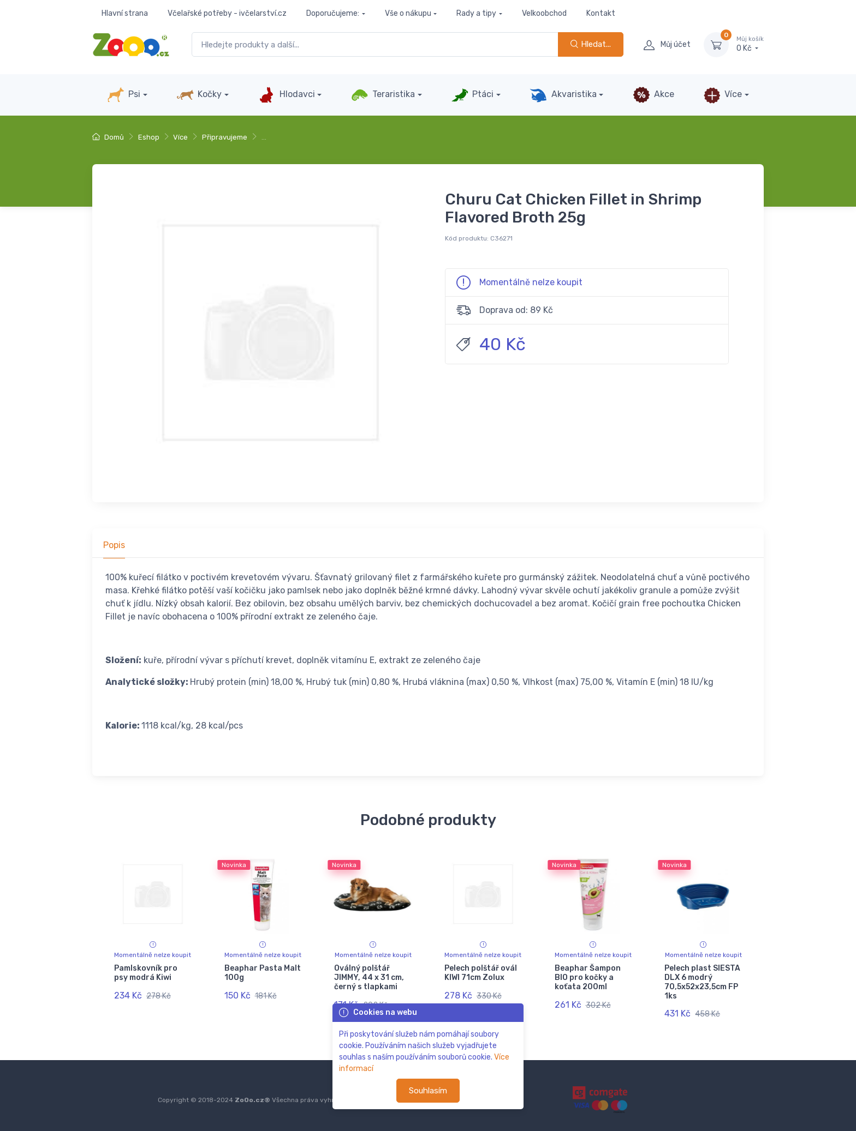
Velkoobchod (544, 13)
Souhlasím (428, 1091)
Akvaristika (563, 95)
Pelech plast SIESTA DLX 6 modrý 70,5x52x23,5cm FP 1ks (702, 982)
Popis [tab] (114, 545)
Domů (108, 137)
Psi (123, 95)
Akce (653, 95)
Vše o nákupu (408, 13)
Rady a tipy (476, 13)
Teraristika (383, 95)
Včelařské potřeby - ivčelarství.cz (227, 13)
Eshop (148, 137)
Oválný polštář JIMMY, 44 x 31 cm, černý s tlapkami (369, 977)
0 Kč (750, 44)
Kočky (199, 95)
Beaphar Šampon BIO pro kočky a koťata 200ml (588, 977)
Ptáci (472, 95)
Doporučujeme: (332, 13)
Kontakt (600, 13)
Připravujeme (224, 137)
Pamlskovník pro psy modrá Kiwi (145, 973)
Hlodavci (286, 95)
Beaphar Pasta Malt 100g (262, 973)
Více (722, 95)
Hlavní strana (125, 13)
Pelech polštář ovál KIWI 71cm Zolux (480, 973)
